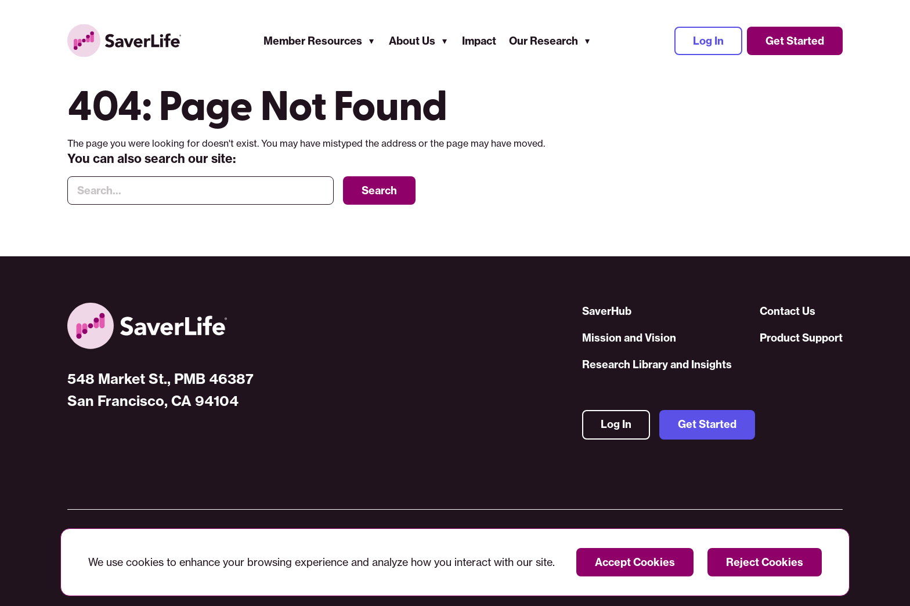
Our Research (543, 41)
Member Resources (312, 41)
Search (379, 191)
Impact (479, 41)
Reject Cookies (764, 562)
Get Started (794, 41)
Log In (708, 41)
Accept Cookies (635, 562)
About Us (412, 41)
